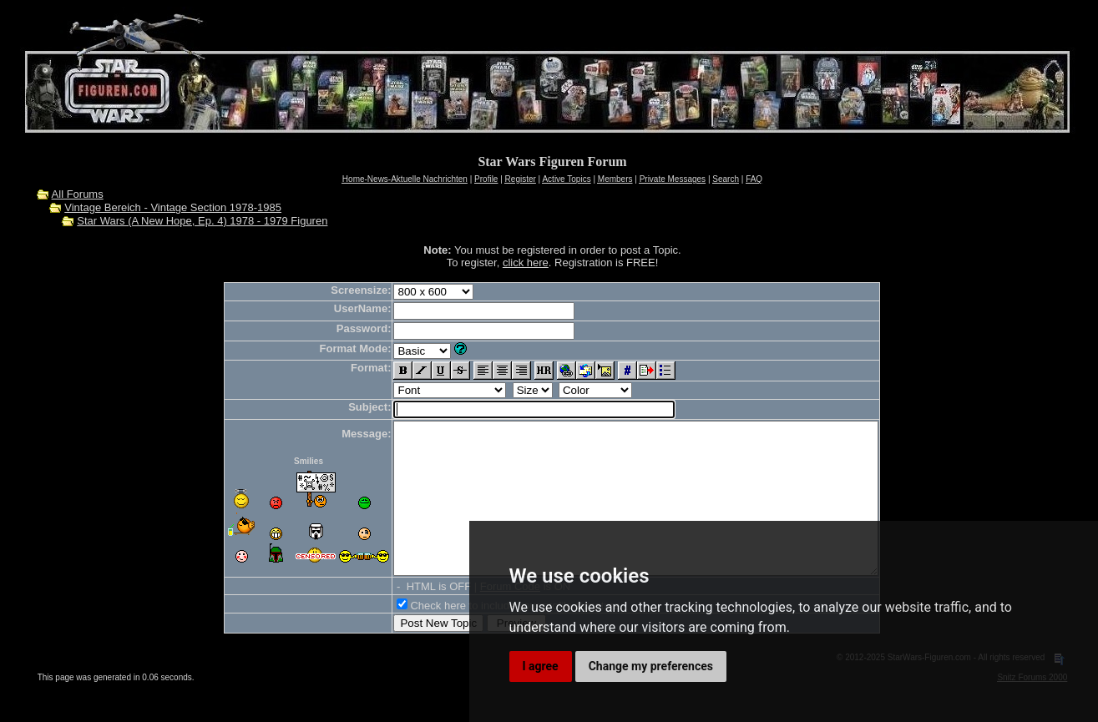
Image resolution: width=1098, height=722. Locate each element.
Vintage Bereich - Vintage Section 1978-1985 (172, 207)
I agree (541, 666)
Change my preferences (651, 666)
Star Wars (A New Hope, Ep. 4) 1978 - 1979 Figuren (202, 221)
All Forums (78, 194)
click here (526, 262)
